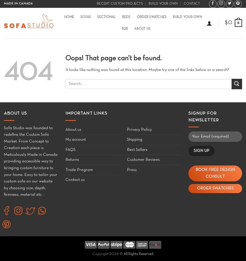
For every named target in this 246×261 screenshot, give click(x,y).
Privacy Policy (139, 130)
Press (132, 170)
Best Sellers (137, 150)
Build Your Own (187, 17)
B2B (125, 29)
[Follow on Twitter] (229, 4)
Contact (192, 3)
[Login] (209, 23)
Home (69, 17)
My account (75, 139)
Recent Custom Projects (120, 3)
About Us (142, 29)
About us (73, 130)
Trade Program (79, 170)
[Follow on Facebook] (213, 4)
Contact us (75, 180)
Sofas (85, 17)
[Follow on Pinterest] (238, 4)
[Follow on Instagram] (221, 4)
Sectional (106, 17)
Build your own (163, 3)
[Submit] (237, 84)
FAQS (70, 150)
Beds (126, 17)
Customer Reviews (143, 160)
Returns (72, 160)
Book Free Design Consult (215, 173)
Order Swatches (152, 17)
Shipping (134, 139)
